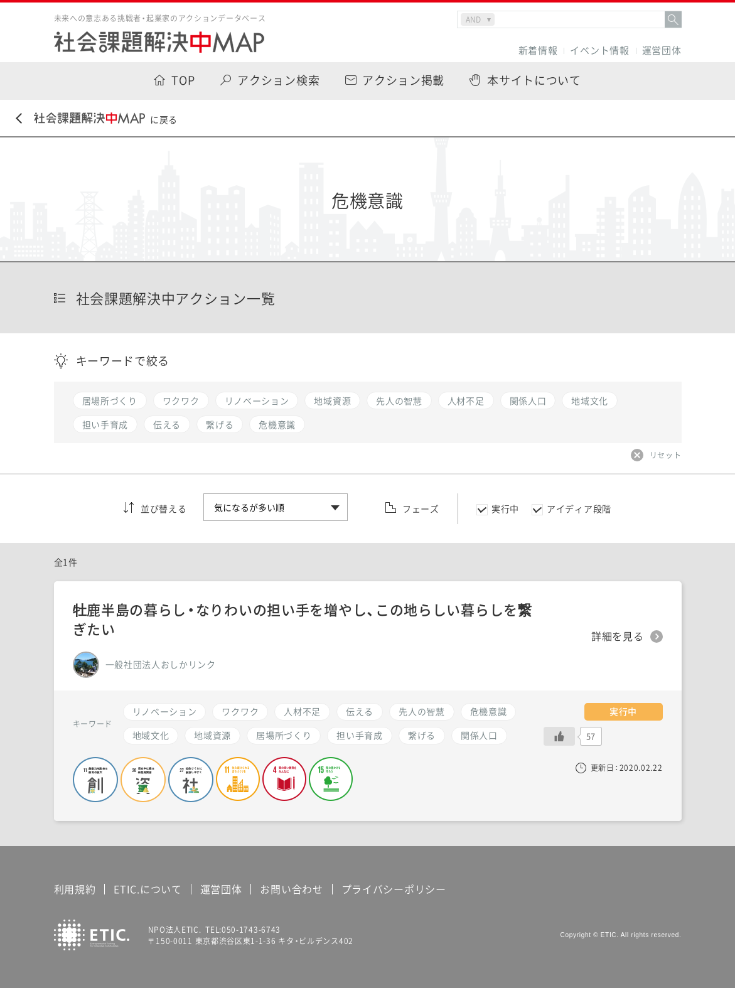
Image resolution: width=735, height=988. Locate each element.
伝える (359, 711)
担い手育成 (359, 735)
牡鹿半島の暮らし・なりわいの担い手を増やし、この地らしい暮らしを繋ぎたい (302, 619)
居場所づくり (283, 735)
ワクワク (240, 711)
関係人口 (479, 735)
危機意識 (488, 711)
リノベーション (164, 711)
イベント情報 (599, 50)
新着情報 (538, 50)
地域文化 (150, 735)
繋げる (422, 735)
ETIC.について (147, 888)
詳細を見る (617, 636)
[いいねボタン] (559, 736)
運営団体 (662, 50)
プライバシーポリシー (393, 888)
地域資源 (212, 735)
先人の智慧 (422, 711)
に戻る (97, 119)
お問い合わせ (291, 888)
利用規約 (75, 888)
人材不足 (302, 711)
